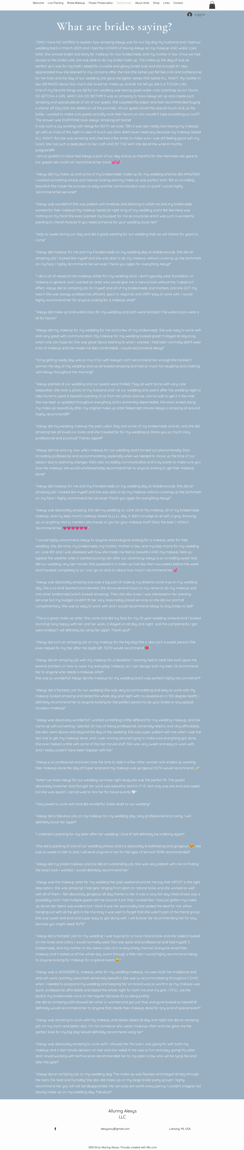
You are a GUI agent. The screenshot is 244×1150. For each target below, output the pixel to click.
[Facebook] (55, 1129)
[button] (212, 5)
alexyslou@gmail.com (115, 1129)
